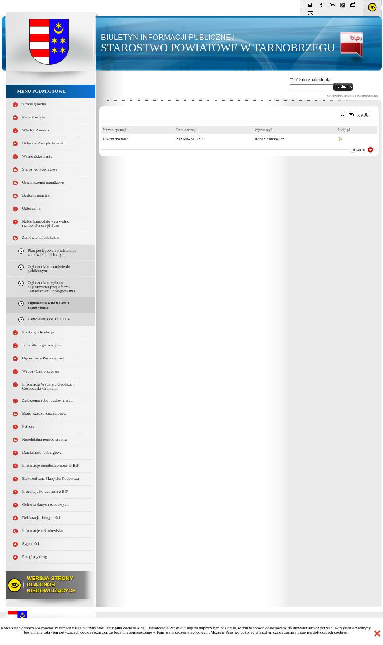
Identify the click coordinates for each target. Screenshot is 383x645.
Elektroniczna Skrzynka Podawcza (50, 478)
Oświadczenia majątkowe (43, 182)
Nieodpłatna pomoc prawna (44, 439)
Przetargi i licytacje (38, 332)
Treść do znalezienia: (311, 79)
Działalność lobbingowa (42, 452)
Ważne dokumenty (37, 156)
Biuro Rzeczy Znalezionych (45, 413)
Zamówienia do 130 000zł (49, 319)
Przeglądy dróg (34, 557)
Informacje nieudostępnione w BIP (50, 465)
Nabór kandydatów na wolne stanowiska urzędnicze (45, 223)
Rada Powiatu (33, 117)
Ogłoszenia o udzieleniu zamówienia (48, 305)
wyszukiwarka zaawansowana (352, 96)
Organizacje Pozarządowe (43, 358)
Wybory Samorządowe (40, 371)
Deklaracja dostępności (41, 517)
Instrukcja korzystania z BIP (45, 491)
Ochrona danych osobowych (45, 504)
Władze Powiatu (35, 130)
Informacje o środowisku (42, 530)
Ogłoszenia (31, 208)
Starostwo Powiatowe (40, 169)
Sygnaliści (30, 544)
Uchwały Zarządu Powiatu (44, 143)
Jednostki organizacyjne (42, 345)
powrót (359, 150)
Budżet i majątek (36, 195)
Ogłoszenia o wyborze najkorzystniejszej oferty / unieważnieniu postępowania (51, 287)
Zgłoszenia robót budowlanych (47, 400)
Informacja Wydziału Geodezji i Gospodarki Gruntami (48, 386)
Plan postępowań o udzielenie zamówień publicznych (52, 252)
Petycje (28, 426)
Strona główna (34, 104)
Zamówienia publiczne (40, 237)
